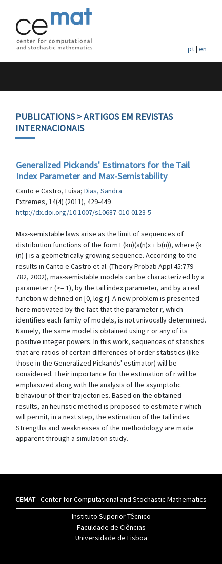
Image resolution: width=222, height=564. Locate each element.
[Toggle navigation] (19, 76)
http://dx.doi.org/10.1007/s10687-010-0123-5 (83, 212)
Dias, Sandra (103, 190)
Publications (45, 117)
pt (191, 48)
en (203, 48)
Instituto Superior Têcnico (111, 516)
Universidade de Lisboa (111, 537)
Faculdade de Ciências (111, 527)
